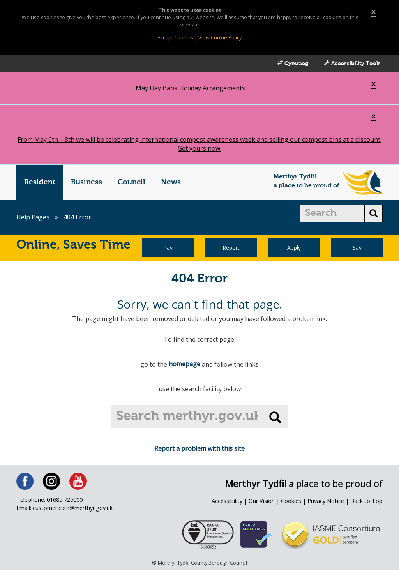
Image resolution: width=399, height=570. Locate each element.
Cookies (291, 501)
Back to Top (366, 501)
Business (86, 182)
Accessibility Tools (352, 63)
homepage (184, 364)
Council (131, 182)
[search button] (373, 213)
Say (357, 247)
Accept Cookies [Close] (175, 37)
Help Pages (32, 217)
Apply (294, 247)
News (171, 182)
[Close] (373, 12)
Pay (168, 247)
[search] (332, 213)
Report (231, 247)
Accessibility (227, 501)
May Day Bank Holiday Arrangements (190, 88)
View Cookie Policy (220, 37)
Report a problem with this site (199, 448)
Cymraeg (293, 63)
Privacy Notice (325, 501)
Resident (39, 182)
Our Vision (262, 501)
